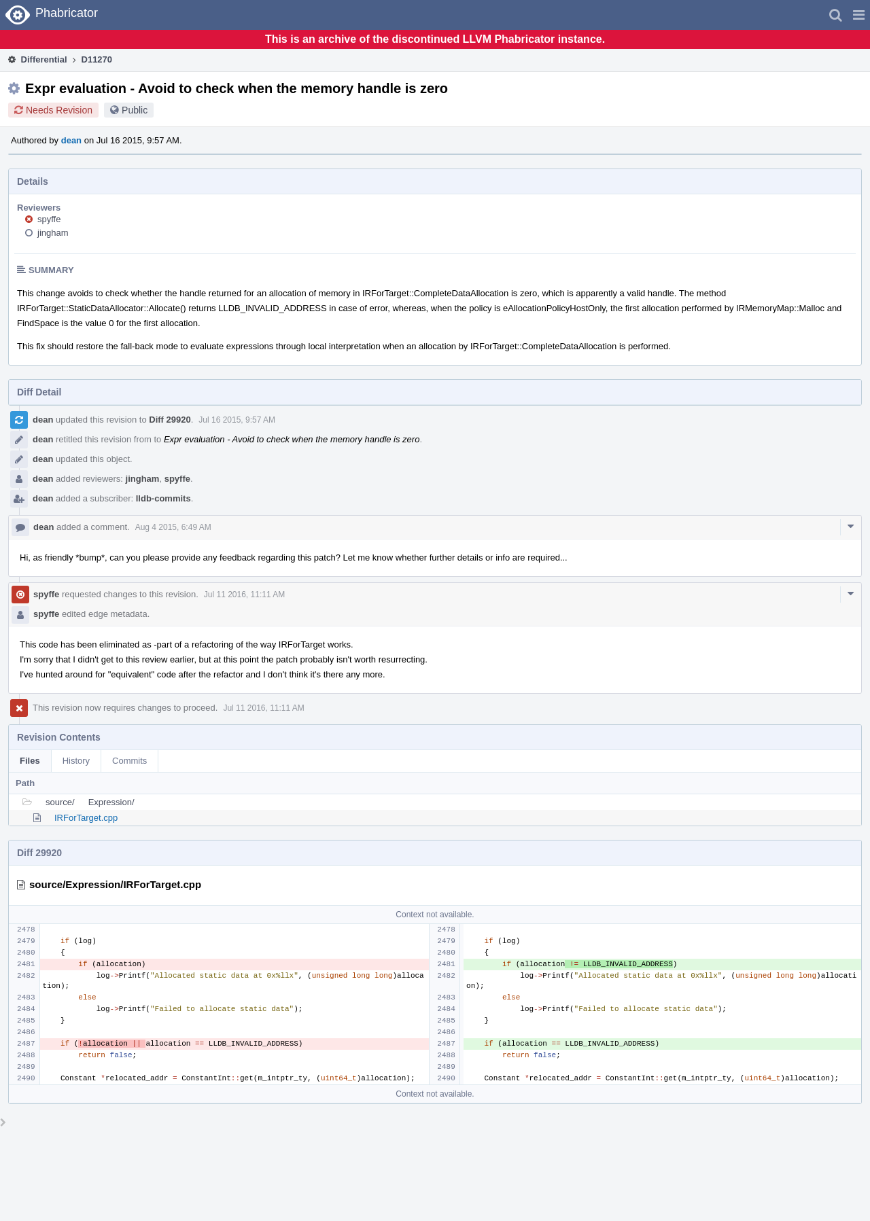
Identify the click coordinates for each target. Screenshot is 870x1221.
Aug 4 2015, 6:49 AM (173, 527)
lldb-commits (163, 498)
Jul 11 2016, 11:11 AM (244, 594)
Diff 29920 (169, 419)
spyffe (48, 219)
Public (134, 110)
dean (71, 140)
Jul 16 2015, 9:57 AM (236, 420)
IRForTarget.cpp (86, 818)
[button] (859, 15)
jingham (53, 233)
